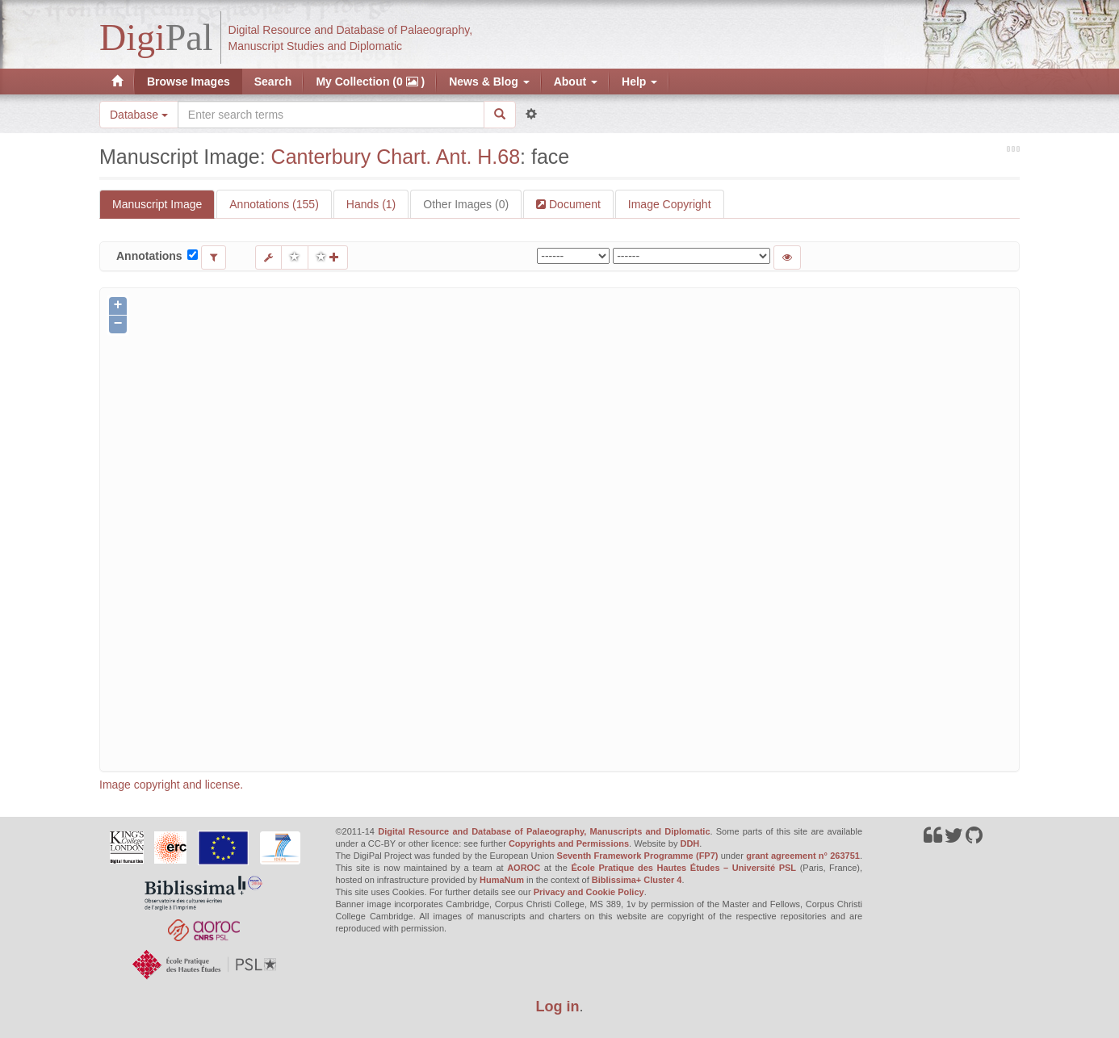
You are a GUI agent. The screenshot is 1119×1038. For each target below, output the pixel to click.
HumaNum (502, 880)
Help (639, 81)
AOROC (523, 868)
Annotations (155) (274, 204)
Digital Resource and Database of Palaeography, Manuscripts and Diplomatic (544, 831)
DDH (689, 843)
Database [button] (139, 114)
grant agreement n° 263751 (803, 855)
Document (573, 204)
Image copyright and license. (171, 784)
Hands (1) (371, 204)
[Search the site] (331, 114)
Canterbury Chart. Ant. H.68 (395, 156)
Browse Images (188, 81)
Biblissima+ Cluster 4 (637, 880)
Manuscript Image (157, 204)
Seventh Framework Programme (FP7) (638, 855)
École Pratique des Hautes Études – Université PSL (683, 868)
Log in (558, 1006)
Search (273, 81)
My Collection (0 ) (370, 81)
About (575, 81)
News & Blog (489, 81)
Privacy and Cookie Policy (589, 892)
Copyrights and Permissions (569, 843)
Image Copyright (669, 204)
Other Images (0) (466, 204)
